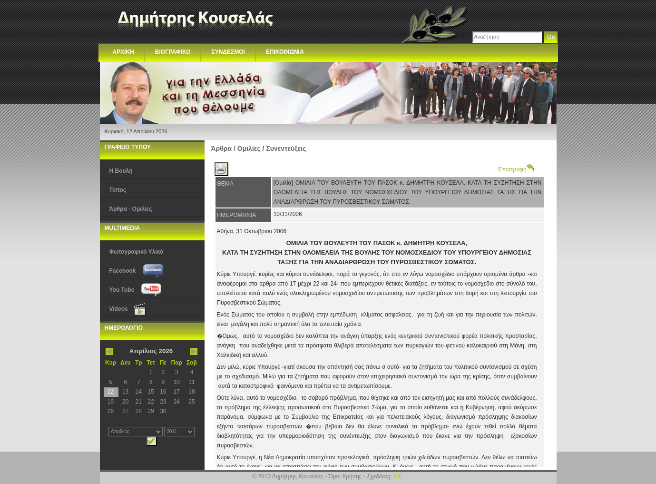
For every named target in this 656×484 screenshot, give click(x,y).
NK (397, 476)
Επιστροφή (516, 169)
